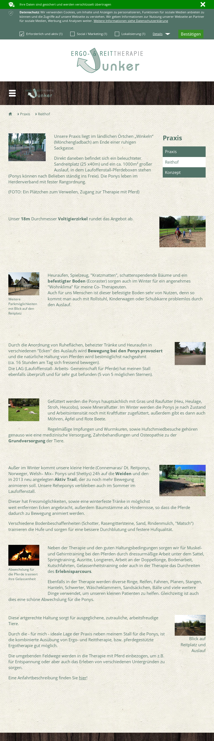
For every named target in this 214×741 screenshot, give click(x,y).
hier (82, 677)
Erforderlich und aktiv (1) (41, 34)
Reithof (172, 162)
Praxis (172, 137)
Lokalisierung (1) (130, 34)
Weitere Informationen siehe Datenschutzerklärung (131, 21)
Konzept (173, 172)
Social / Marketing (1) (88, 34)
